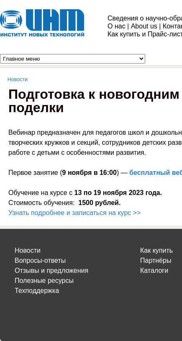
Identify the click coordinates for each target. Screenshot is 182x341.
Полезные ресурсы (44, 280)
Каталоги (154, 270)
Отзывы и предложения (51, 270)
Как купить (156, 250)
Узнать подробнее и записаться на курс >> (74, 212)
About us (144, 26)
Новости (18, 79)
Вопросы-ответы (40, 260)
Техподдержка (37, 290)
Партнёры (155, 260)
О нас (117, 26)
